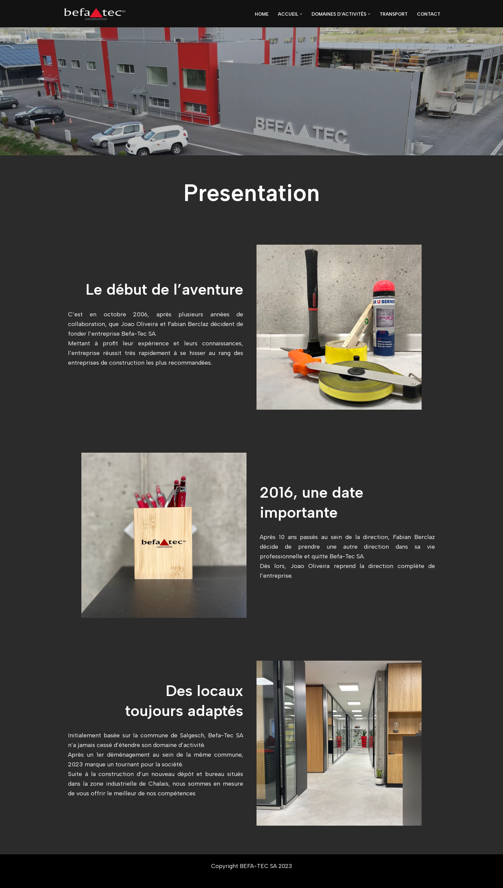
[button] (301, 14)
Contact (428, 14)
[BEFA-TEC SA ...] (94, 14)
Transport (394, 14)
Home (262, 14)
